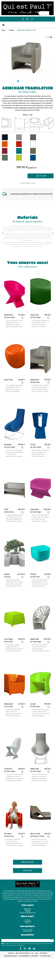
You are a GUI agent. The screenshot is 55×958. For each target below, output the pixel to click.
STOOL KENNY (33, 445)
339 (47, 574)
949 (47, 834)
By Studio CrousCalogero (9, 577)
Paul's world (27, 921)
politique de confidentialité (35, 943)
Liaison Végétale (28, 930)
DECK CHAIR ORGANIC (35, 834)
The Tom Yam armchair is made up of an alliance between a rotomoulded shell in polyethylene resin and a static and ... (40, 778)
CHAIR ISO (8, 769)
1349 (47, 509)
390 (47, 315)
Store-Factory (45, 956)
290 (21, 380)
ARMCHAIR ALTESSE (34, 640)
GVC (32, 953)
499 (47, 704)
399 (47, 380)
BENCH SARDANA (8, 575)
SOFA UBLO (34, 509)
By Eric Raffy (8, 641)
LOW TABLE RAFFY (8, 640)
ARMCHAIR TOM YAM (34, 770)
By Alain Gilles (35, 382)
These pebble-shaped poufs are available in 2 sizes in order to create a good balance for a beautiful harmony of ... (40, 324)
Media (27, 922)
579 (21, 315)
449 (21, 769)
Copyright (43, 953)
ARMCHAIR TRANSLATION (27, 88)
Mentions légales (10, 956)
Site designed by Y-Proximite (28, 956)
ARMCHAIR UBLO (8, 316)
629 (21, 704)
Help (36, 953)
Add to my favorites (22, 953)
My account (27, 908)
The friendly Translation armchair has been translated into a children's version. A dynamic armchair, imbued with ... (14, 842)
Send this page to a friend (27, 183)
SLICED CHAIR (33, 705)
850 (47, 769)
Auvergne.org (27, 931)
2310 (21, 574)
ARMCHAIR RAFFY (8, 705)
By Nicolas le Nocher (37, 836)
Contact (27, 911)
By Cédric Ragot (9, 317)
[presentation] (2, 232)
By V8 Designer (35, 317)
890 (21, 444)
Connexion (27, 910)
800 (21, 509)
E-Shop (27, 920)
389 (21, 639)
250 (21, 834)
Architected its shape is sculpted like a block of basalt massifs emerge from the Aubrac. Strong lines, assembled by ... (14, 648)
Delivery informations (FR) (28, 912)
